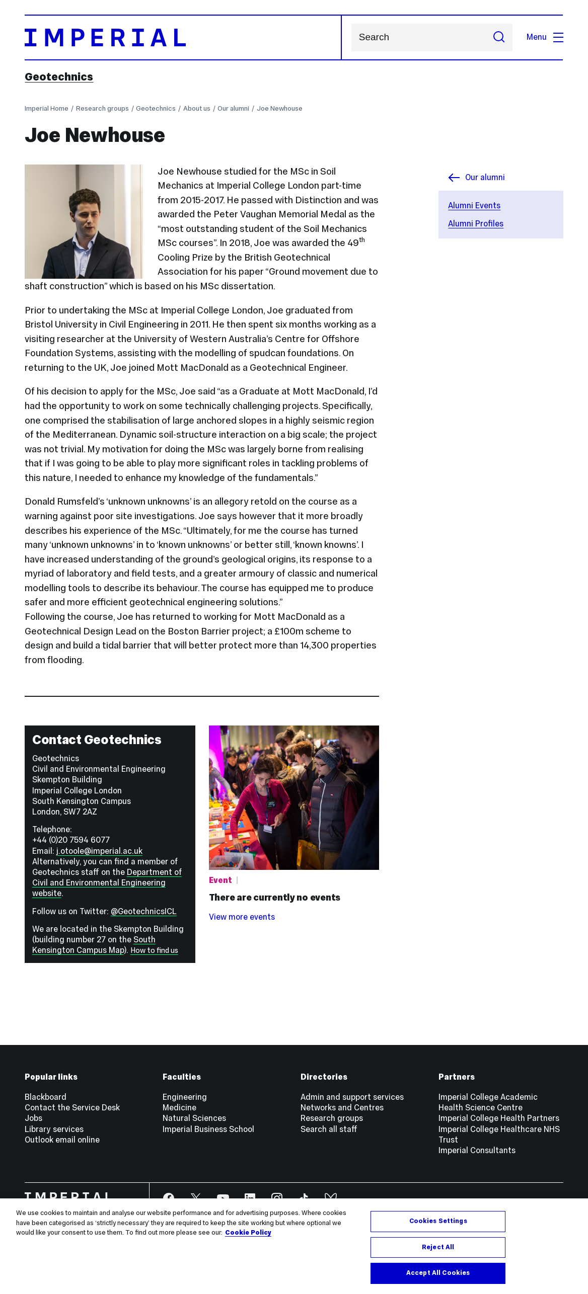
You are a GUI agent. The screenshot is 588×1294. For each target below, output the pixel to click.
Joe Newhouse (280, 108)
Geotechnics (59, 77)
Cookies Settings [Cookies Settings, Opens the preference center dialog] (438, 1222)
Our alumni (233, 108)
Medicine (179, 1107)
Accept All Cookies (438, 1274)
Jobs (33, 1118)
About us (196, 108)
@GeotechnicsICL (144, 911)
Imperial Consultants (477, 1150)
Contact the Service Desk (72, 1107)
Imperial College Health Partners (498, 1118)
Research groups (102, 108)
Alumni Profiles (475, 223)
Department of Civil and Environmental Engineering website (107, 882)
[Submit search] (499, 38)
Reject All (438, 1248)
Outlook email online (62, 1140)
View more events (242, 917)
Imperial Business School (208, 1129)
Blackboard (45, 1097)
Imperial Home (46, 108)
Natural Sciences (194, 1118)
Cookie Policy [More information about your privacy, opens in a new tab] (248, 1234)
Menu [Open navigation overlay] (545, 37)
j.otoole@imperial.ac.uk (99, 851)
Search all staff (329, 1129)
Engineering (185, 1097)
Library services (54, 1129)
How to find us (154, 950)
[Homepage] (183, 38)
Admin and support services (352, 1097)
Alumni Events (474, 205)
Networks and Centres (342, 1107)
